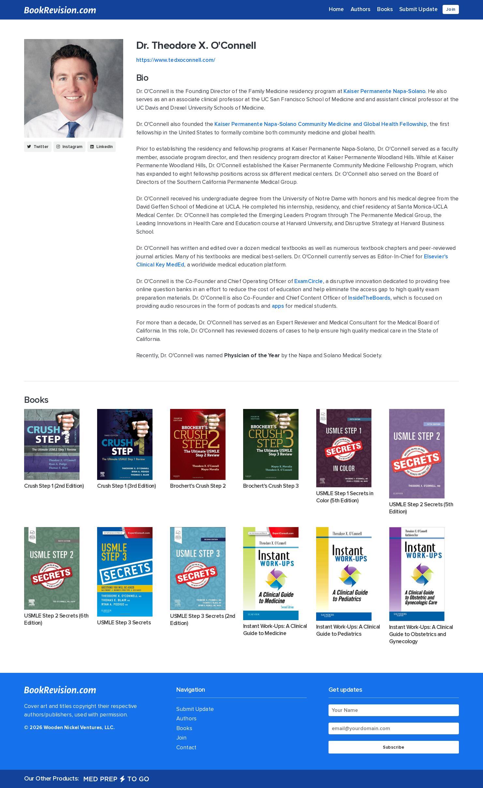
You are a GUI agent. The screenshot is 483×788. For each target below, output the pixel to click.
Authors (361, 9)
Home (336, 9)
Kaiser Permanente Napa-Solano (384, 91)
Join (450, 9)
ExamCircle (308, 281)
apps (278, 306)
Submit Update (418, 9)
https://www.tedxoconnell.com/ (175, 60)
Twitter (38, 146)
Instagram (69, 146)
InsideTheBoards (369, 297)
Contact (189, 747)
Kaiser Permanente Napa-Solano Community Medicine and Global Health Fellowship (320, 124)
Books (385, 9)
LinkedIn (101, 146)
